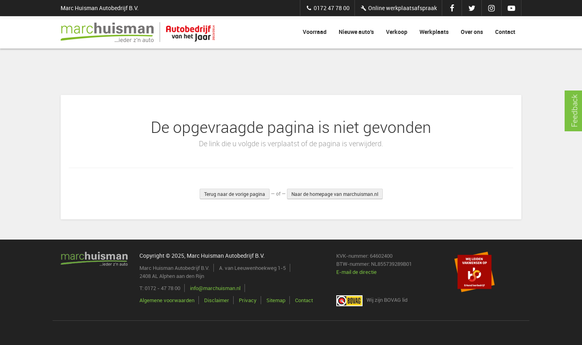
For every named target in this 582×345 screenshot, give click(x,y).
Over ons (472, 32)
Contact (505, 32)
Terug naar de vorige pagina (234, 194)
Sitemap (275, 300)
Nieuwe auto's (356, 32)
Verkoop (396, 32)
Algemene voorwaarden (166, 300)
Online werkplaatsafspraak (398, 8)
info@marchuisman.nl (215, 288)
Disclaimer (216, 300)
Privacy (248, 300)
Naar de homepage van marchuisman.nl (334, 194)
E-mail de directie (356, 272)
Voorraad (315, 32)
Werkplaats (434, 32)
